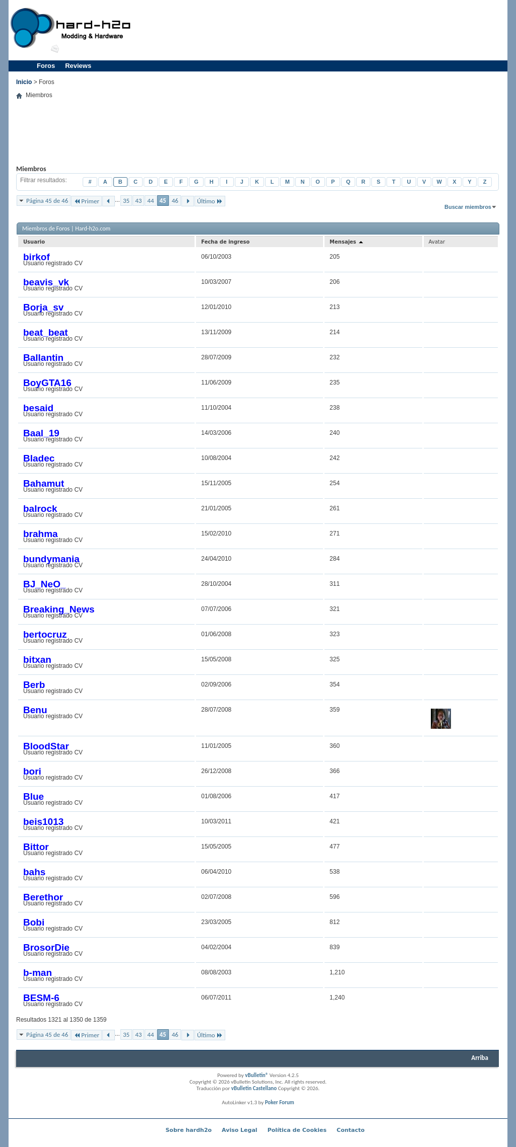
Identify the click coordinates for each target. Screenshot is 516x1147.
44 (150, 200)
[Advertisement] (321, 30)
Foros (46, 65)
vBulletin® (256, 1075)
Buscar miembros (467, 207)
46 (175, 200)
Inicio (24, 82)
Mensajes (347, 242)
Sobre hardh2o (188, 1130)
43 (138, 200)
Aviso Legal (239, 1130)
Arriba (479, 1057)
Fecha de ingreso (225, 242)
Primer (86, 201)
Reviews (78, 65)
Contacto (350, 1130)
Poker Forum (279, 1102)
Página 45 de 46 (47, 200)
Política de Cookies (297, 1130)
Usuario (34, 242)
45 (163, 200)
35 (126, 200)
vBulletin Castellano (254, 1088)
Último (210, 201)
